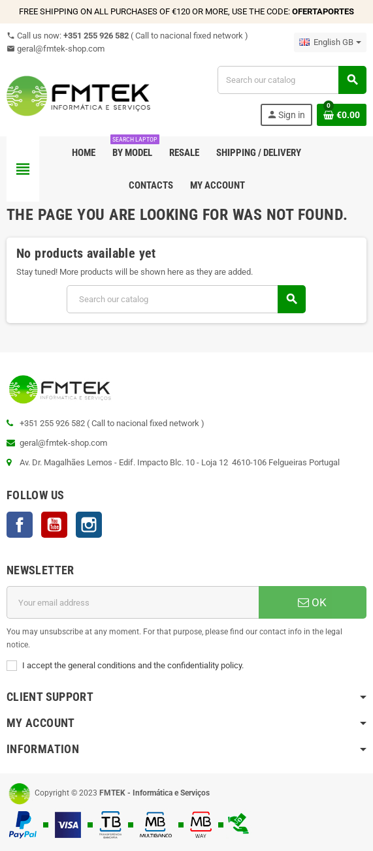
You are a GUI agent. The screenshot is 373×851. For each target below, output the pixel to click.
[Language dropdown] (330, 42)
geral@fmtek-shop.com (56, 49)
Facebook (20, 525)
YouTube (54, 525)
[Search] (292, 80)
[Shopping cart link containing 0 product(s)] (341, 115)
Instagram (89, 525)
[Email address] (133, 602)
